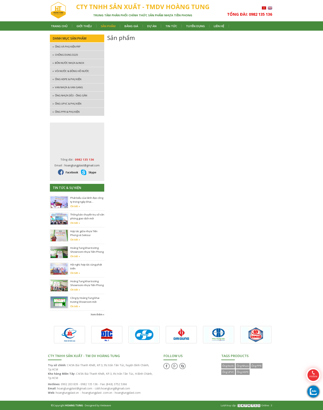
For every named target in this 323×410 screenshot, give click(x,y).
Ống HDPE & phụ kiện (67, 79)
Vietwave (105, 405)
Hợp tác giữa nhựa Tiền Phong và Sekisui (83, 233)
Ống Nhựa (243, 366)
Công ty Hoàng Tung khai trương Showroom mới (84, 300)
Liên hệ (219, 26)
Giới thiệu (84, 26)
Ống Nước (228, 366)
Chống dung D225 (65, 54)
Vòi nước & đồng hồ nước (71, 71)
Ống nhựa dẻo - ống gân (70, 95)
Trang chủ (59, 26)
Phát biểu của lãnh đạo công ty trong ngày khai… (86, 199)
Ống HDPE (243, 372)
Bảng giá (131, 26)
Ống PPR (256, 366)
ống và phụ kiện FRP (67, 46)
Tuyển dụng (195, 26)
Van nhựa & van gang (68, 87)
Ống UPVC (228, 372)
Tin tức (171, 26)
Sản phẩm (108, 26)
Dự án (151, 26)
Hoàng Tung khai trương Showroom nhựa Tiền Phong (87, 249)
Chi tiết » (75, 206)
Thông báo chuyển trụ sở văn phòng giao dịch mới (87, 216)
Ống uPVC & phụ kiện (67, 103)
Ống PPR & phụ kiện (66, 111)
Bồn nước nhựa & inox (68, 63)
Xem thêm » (97, 314)
